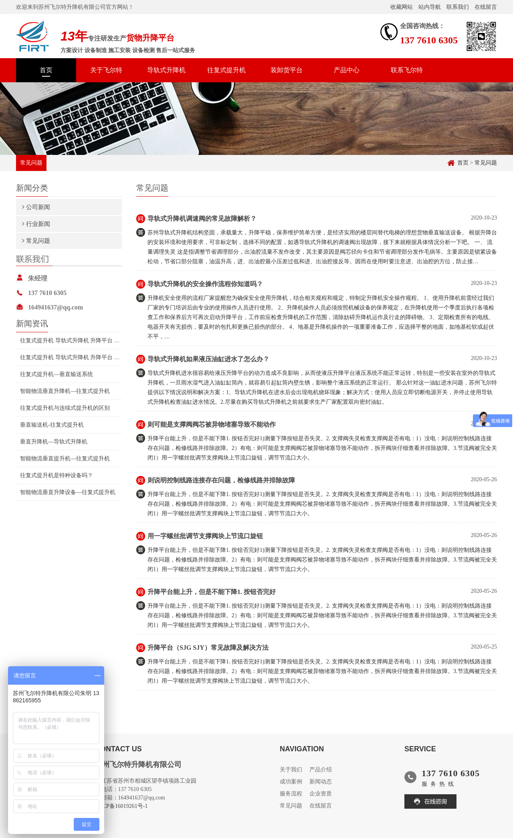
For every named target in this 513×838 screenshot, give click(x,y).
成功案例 (291, 782)
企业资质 (320, 794)
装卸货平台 (287, 70)
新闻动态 (320, 782)
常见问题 (486, 163)
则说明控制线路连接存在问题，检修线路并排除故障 (221, 480)
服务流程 (291, 794)
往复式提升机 (226, 70)
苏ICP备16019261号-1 (121, 806)
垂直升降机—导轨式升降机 (53, 442)
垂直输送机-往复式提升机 (52, 425)
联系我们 (457, 7)
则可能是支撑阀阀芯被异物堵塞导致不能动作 (211, 424)
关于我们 (291, 770)
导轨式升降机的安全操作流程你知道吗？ (205, 284)
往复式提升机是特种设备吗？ (56, 475)
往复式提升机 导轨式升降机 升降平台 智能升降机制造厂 (89, 357)
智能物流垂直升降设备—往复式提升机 (67, 492)
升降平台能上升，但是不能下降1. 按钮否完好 (211, 591)
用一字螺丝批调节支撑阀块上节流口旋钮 (205, 536)
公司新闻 (38, 206)
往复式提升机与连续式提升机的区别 (65, 408)
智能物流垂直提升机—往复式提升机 (65, 459)
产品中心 (347, 70)
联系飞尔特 (407, 70)
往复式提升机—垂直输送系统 (56, 374)
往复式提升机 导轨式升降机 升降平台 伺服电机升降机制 (89, 341)
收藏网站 (401, 7)
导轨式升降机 (166, 70)
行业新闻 (38, 223)
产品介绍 (320, 770)
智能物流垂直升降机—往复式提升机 (65, 391)
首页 (46, 70)
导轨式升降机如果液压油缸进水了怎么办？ (208, 359)
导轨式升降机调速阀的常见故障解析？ (201, 218)
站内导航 (429, 7)
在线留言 (486, 7)
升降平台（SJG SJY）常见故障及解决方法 (208, 647)
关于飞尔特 (106, 70)
